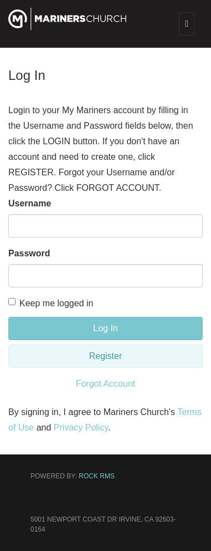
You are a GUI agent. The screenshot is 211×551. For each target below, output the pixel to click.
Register (105, 356)
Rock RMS (97, 476)
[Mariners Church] (67, 26)
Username (29, 203)
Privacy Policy (81, 427)
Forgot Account (106, 383)
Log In (105, 328)
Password (29, 253)
